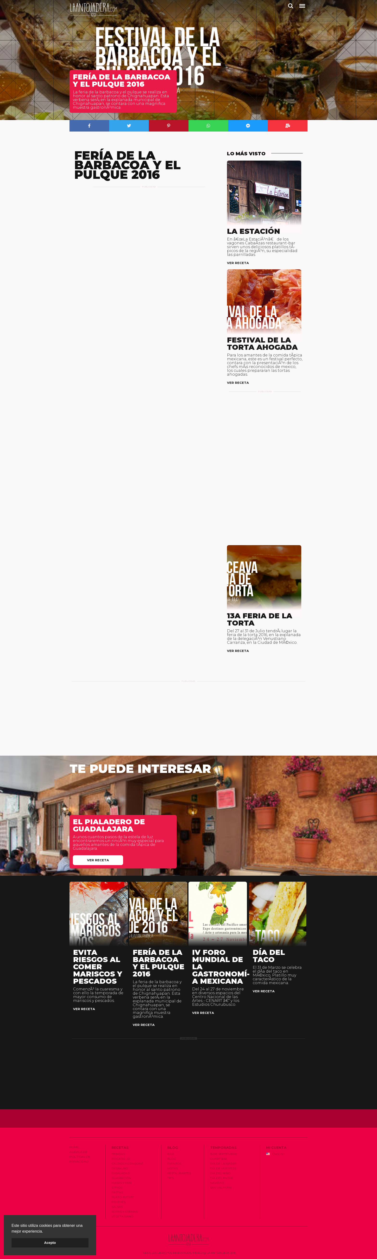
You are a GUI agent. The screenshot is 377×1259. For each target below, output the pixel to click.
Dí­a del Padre (221, 1178)
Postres (119, 1202)
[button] (44, 1231)
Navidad (217, 1183)
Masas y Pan (121, 1183)
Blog (171, 1159)
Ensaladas (121, 1173)
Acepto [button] (50, 1243)
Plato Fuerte (123, 1197)
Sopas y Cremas (125, 1211)
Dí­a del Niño (220, 1173)
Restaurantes (179, 1173)
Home (74, 1147)
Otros (117, 1187)
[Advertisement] (149, 198)
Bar (170, 1154)
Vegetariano (122, 1216)
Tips (170, 1178)
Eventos (174, 1163)
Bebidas (118, 1154)
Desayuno (120, 1168)
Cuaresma (218, 1159)
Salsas (117, 1207)
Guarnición (121, 1178)
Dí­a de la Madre (223, 1163)
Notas (172, 1168)
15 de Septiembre (223, 1154)
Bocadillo (121, 1159)
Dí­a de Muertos (223, 1168)
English (275, 1154)
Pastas (117, 1192)
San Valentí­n (220, 1187)
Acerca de (78, 1152)
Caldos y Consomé (127, 1163)
